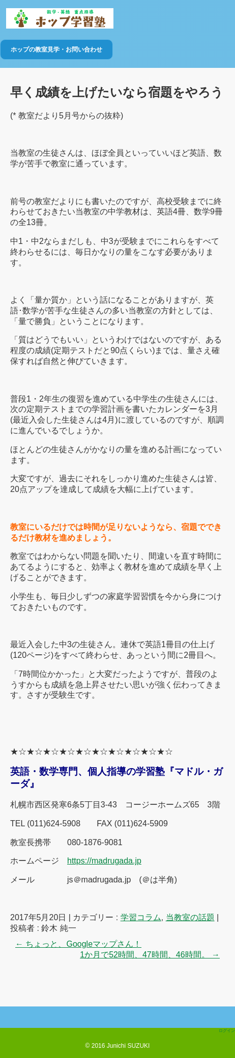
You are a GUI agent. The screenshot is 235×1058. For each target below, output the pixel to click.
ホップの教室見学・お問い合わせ (56, 49)
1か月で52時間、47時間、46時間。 (150, 954)
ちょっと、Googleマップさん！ (78, 944)
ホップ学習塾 (59, 18)
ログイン (227, 1030)
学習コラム (141, 917)
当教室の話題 (190, 917)
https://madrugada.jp (104, 860)
